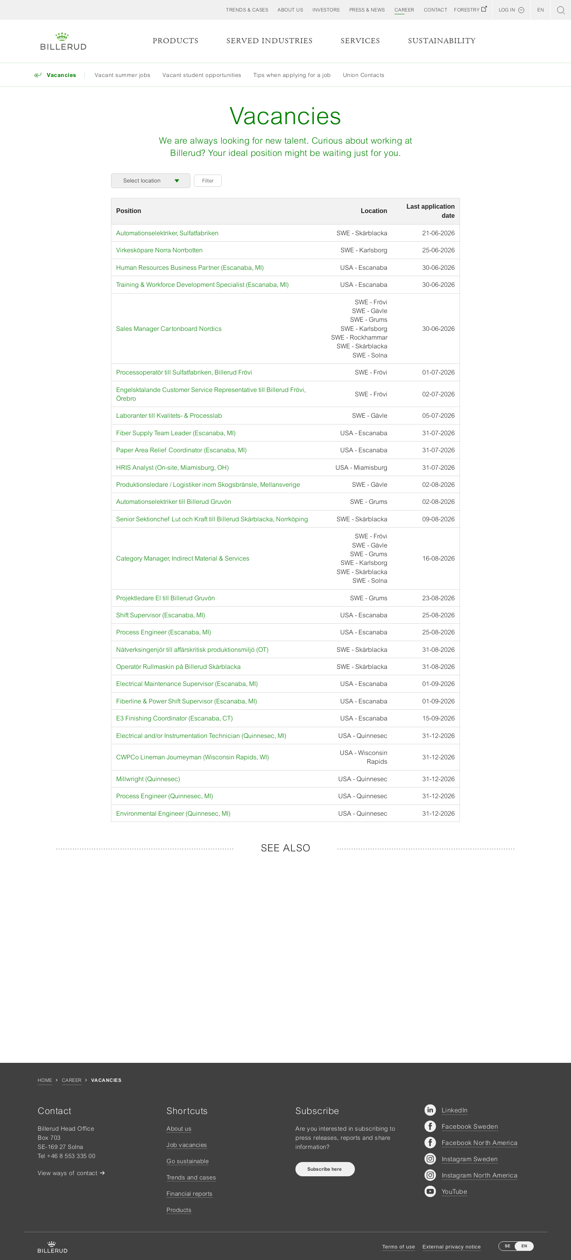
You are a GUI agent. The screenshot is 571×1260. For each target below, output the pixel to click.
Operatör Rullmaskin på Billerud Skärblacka (178, 666)
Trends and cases (191, 1177)
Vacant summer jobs (123, 75)
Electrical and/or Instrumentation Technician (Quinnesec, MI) (201, 735)
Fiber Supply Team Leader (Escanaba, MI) (176, 432)
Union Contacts (364, 75)
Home (45, 1080)
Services (360, 41)
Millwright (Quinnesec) (148, 778)
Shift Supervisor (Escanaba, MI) (160, 614)
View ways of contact (67, 1173)
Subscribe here (325, 1169)
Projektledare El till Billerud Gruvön (165, 597)
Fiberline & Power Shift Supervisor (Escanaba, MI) (186, 701)
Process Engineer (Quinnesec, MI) (164, 795)
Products (176, 41)
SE (507, 1246)
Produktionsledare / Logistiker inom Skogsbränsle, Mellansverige (208, 484)
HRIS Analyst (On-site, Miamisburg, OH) (172, 467)
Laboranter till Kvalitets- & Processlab (169, 415)
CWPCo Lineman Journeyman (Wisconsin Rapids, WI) (192, 757)
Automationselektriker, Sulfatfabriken (167, 232)
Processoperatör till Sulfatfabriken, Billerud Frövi (184, 372)
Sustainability (441, 41)
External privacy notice (452, 1247)
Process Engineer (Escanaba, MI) (163, 632)
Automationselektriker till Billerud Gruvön (173, 501)
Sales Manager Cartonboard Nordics (169, 328)
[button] (290, 10)
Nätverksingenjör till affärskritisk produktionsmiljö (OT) (192, 649)
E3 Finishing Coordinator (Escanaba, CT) (174, 718)
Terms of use (398, 1247)
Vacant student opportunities (202, 75)
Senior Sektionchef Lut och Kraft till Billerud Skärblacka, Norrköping (212, 518)
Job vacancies (187, 1144)
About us (179, 1128)
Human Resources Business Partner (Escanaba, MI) (190, 267)
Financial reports (190, 1193)
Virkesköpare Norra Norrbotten (159, 250)
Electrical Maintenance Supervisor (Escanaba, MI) (187, 683)
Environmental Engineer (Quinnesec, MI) (173, 813)
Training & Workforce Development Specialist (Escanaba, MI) (202, 284)
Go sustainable (188, 1161)
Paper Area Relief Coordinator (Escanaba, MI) (181, 449)
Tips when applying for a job (292, 75)
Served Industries (269, 41)
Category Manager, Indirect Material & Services (182, 558)
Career (72, 1080)
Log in (507, 10)
